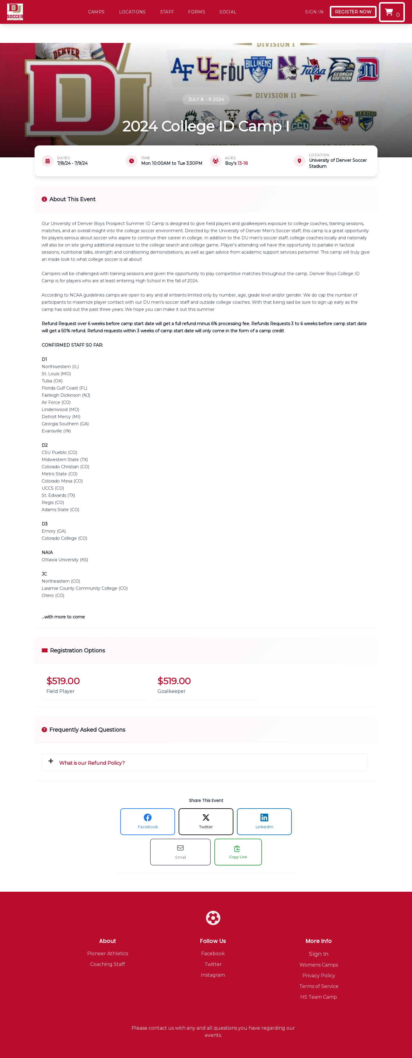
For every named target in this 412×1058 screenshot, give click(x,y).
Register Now (353, 12)
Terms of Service (318, 986)
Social (227, 12)
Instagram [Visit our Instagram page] (213, 975)
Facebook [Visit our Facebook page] (213, 953)
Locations (132, 12)
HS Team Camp (318, 997)
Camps (96, 12)
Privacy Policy (318, 975)
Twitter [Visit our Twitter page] (213, 964)
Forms (196, 12)
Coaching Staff (107, 964)
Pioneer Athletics (107, 953)
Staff (167, 12)
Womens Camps (318, 965)
